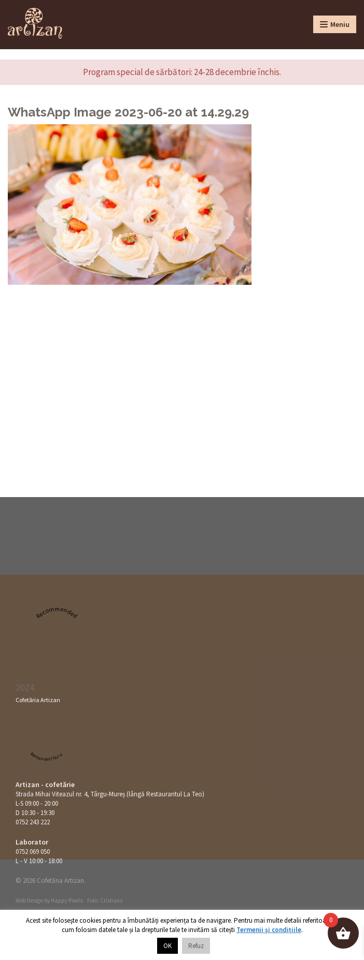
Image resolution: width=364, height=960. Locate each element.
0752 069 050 (33, 851)
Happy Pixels (66, 900)
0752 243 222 (33, 822)
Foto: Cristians (104, 900)
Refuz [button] (196, 945)
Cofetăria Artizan (38, 700)
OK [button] (167, 945)
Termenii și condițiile (268, 929)
